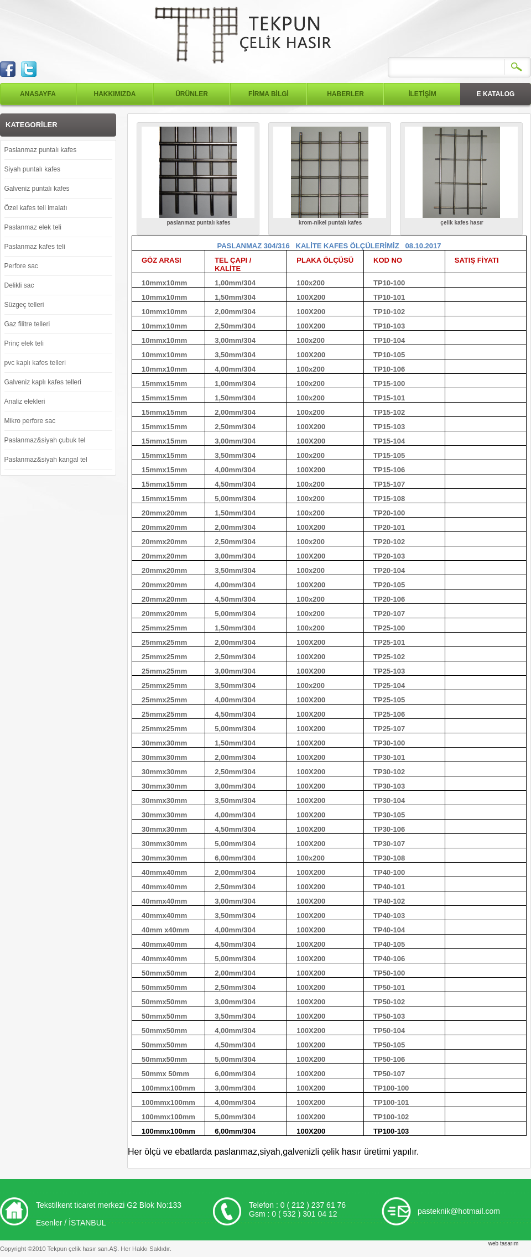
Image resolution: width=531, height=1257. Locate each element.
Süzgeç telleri (24, 305)
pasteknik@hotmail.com (459, 1211)
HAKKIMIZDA (115, 94)
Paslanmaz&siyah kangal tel (45, 459)
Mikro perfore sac (30, 421)
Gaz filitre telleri (27, 324)
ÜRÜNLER (191, 94)
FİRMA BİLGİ (268, 94)
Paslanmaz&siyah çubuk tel (45, 440)
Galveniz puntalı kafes (37, 188)
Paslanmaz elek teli (32, 227)
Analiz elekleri (24, 401)
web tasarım (503, 1243)
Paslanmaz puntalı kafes (40, 150)
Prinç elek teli (24, 343)
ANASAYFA (38, 94)
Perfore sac (21, 266)
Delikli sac (19, 285)
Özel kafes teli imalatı (35, 208)
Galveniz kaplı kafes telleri (42, 382)
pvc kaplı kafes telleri (35, 363)
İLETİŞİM (422, 94)
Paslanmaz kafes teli (34, 247)
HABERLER (345, 94)
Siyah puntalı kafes (32, 169)
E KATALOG (496, 94)
